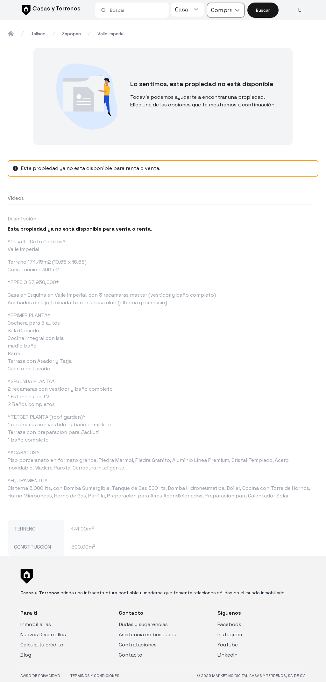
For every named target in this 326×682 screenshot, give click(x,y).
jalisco (38, 34)
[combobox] (136, 10)
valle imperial (110, 34)
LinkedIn (227, 655)
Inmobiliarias (35, 624)
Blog (25, 655)
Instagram (229, 634)
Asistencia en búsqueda (147, 634)
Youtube (227, 644)
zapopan (71, 34)
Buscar (263, 10)
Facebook (229, 624)
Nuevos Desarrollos (43, 634)
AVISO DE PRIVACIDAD (40, 675)
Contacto (130, 655)
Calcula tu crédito (41, 644)
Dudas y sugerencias (143, 624)
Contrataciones (138, 644)
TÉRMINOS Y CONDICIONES (94, 675)
